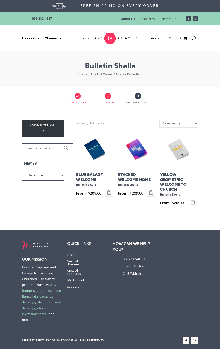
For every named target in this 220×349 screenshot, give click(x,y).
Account (157, 38)
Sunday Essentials (129, 74)
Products (29, 38)
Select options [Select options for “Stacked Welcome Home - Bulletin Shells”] (151, 192)
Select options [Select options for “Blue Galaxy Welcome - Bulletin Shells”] (109, 192)
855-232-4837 (42, 18)
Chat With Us (132, 273)
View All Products (74, 272)
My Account (75, 280)
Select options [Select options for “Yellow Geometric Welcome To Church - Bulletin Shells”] (193, 202)
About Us (128, 19)
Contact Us (167, 19)
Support (175, 38)
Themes (51, 38)
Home (82, 74)
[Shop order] (178, 124)
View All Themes (73, 263)
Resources (147, 19)
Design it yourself (43, 125)
